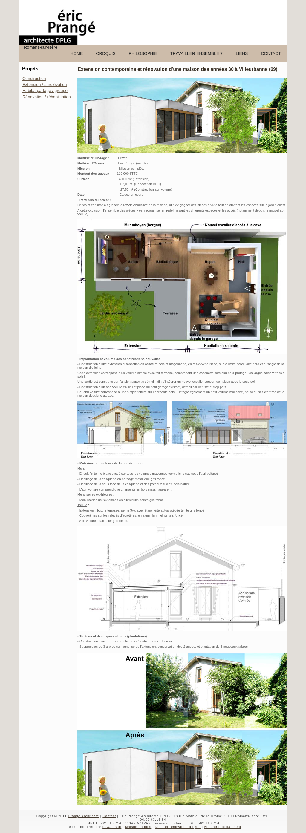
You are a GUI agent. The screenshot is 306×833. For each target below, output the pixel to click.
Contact (109, 816)
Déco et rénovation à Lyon (178, 827)
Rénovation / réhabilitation (46, 96)
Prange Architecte (83, 816)
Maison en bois (138, 827)
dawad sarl (111, 827)
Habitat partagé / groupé (45, 90)
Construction (34, 78)
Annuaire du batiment (222, 827)
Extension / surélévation (44, 84)
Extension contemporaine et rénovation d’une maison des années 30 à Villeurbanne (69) (177, 69)
